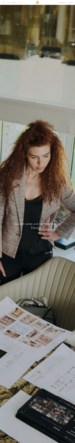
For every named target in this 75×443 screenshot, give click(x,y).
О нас (3, 2)
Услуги (8, 2)
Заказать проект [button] (62, 2)
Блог (20, 2)
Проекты (14, 2)
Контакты (70, 2)
